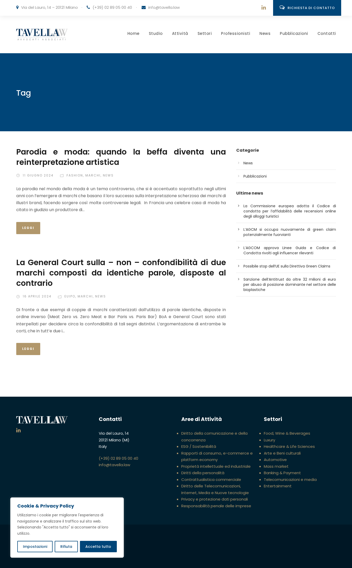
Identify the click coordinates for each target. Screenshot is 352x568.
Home (133, 33)
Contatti (326, 33)
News (265, 33)
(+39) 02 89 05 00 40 (112, 7)
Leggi (28, 228)
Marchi (93, 175)
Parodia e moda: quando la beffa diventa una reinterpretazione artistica (121, 157)
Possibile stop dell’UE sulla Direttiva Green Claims (286, 266)
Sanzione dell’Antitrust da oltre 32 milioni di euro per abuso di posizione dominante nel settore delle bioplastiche (289, 284)
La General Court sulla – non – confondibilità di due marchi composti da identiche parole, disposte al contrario (121, 273)
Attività (180, 33)
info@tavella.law (164, 7)
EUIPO (69, 296)
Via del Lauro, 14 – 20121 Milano (49, 7)
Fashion (75, 175)
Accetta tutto (98, 546)
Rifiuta (66, 546)
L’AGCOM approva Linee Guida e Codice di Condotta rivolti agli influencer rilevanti (289, 250)
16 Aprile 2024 (37, 296)
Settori (205, 33)
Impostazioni (35, 546)
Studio (156, 33)
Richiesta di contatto (307, 7)
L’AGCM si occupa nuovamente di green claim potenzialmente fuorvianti (289, 232)
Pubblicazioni (294, 33)
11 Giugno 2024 (38, 175)
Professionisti (235, 33)
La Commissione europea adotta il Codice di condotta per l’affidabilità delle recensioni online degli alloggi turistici (289, 211)
